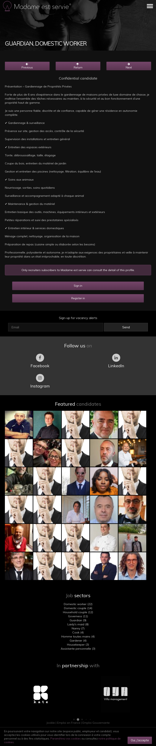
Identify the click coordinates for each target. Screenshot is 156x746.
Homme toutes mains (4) (78, 636)
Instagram (40, 381)
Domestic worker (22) (78, 604)
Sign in (78, 285)
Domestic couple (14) (78, 608)
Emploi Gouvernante (96, 723)
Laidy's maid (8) (78, 624)
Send (126, 327)
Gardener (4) (78, 640)
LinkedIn (116, 361)
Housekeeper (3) (78, 644)
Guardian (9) (78, 620)
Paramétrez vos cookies (65, 738)
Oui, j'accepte (140, 740)
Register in (78, 298)
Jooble (50, 723)
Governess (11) (78, 616)
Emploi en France (68, 723)
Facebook (39, 361)
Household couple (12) (78, 612)
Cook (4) (78, 632)
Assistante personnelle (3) (78, 648)
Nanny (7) (78, 628)
